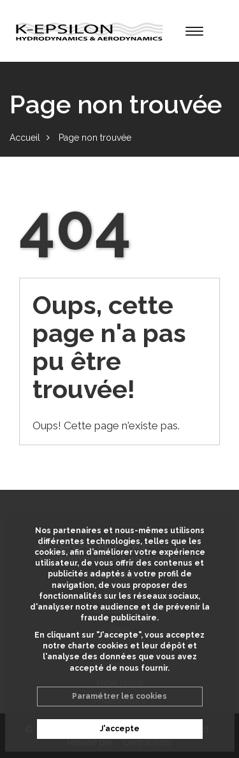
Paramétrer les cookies (119, 696)
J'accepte (120, 728)
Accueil (25, 137)
